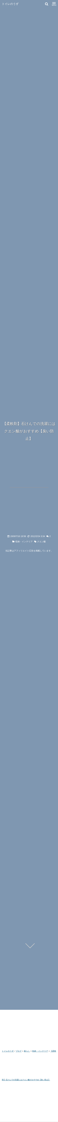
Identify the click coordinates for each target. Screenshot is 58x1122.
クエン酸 (41, 541)
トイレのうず (10, 3)
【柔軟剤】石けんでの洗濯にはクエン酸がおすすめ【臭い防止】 (29, 431)
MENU (54, 4)
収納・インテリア (24, 541)
